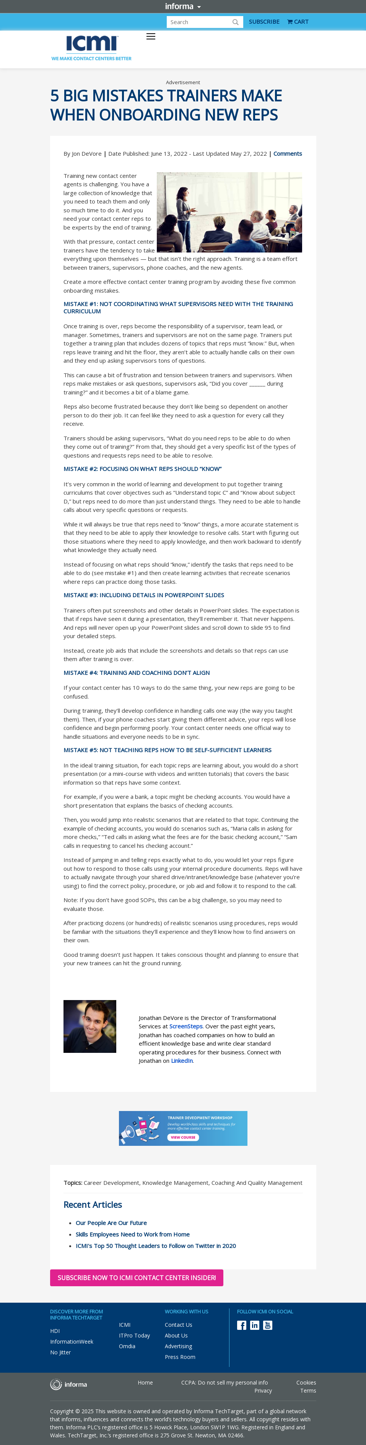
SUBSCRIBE (264, 21)
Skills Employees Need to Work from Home (133, 1234)
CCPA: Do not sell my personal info (224, 1382)
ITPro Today (134, 1335)
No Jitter (60, 1352)
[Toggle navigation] (151, 37)
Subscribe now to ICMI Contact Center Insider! (137, 1278)
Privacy (263, 1390)
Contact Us (178, 1324)
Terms (308, 1390)
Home (145, 1382)
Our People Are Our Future (111, 1223)
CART (298, 21)
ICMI (124, 1324)
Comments (287, 153)
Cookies (306, 1382)
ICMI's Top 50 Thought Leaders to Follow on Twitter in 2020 (156, 1246)
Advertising (178, 1346)
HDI (55, 1330)
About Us (176, 1335)
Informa (183, 6)
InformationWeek (71, 1341)
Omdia (127, 1346)
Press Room (180, 1356)
